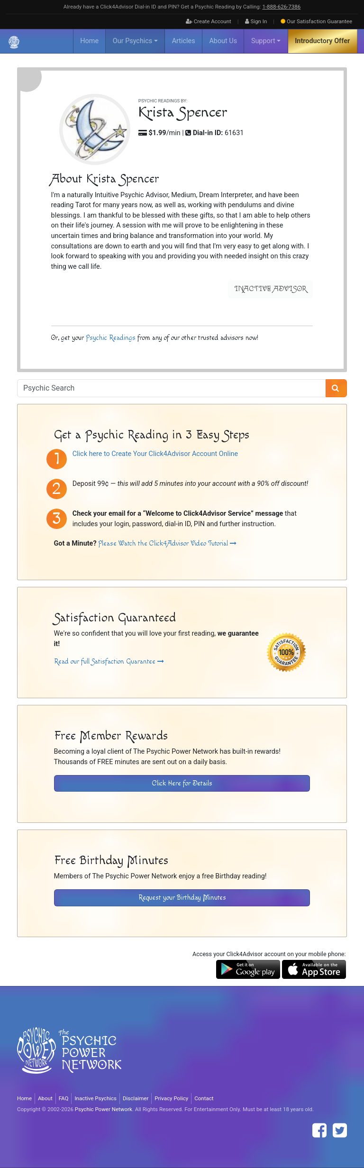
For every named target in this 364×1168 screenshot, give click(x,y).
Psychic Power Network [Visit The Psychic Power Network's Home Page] (103, 1109)
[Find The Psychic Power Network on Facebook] (319, 1130)
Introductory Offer (322, 41)
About (45, 1098)
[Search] (336, 388)
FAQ (64, 1098)
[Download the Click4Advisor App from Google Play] (248, 969)
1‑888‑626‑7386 (281, 6)
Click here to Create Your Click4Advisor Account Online (155, 454)
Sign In (256, 21)
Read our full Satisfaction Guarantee (109, 661)
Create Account (208, 21)
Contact (203, 1098)
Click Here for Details (182, 783)
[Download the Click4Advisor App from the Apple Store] (314, 969)
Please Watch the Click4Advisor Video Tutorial (167, 543)
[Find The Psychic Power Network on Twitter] (340, 1130)
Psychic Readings (111, 338)
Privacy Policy (171, 1098)
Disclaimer (135, 1098)
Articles (183, 41)
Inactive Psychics (95, 1098)
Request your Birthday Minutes (182, 898)
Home (89, 41)
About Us (223, 41)
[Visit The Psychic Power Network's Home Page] (69, 1058)
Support (263, 41)
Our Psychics (132, 41)
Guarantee (316, 21)
